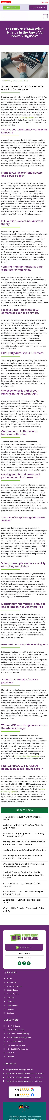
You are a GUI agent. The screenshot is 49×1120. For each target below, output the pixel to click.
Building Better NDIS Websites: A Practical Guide (22, 901)
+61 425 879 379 (24, 947)
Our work (10, 998)
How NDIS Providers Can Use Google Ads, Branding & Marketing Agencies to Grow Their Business (24, 875)
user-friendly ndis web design (26, 756)
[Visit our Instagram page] (19, 963)
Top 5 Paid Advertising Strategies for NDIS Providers (22, 884)
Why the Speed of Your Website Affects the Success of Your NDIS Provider (23, 857)
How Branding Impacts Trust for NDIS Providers (24, 850)
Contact (10, 1013)
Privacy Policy (24, 953)
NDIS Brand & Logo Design (17, 1045)
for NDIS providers (26, 117)
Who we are (11, 982)
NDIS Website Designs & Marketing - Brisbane (24, 1081)
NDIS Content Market (15, 1041)
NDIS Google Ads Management (19, 1037)
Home (9, 978)
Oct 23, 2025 (6, 81)
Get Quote (11, 7)
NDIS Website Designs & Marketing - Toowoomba (25, 1073)
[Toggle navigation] (45, 16)
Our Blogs (10, 1001)
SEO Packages (12, 990)
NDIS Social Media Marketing (18, 1034)
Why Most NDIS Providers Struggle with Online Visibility (24, 909)
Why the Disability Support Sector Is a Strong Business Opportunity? (23, 835)
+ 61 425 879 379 (38, 7)
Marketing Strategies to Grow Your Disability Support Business (23, 826)
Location (10, 1009)
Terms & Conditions (24, 957)
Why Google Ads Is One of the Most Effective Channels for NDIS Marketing (23, 865)
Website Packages (14, 986)
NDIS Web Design (13, 1026)
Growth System (13, 994)
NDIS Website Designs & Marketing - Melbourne (24, 1077)
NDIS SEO (10, 1053)
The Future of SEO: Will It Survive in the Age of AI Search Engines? (23, 893)
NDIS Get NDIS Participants (17, 1049)
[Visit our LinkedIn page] (29, 963)
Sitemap (10, 1057)
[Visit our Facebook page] (24, 963)
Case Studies (12, 1005)
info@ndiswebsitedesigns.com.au (19, 1069)
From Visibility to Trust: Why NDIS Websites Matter (22, 818)
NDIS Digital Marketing (15, 1030)
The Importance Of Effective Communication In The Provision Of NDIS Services (24, 843)
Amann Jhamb (20, 81)
